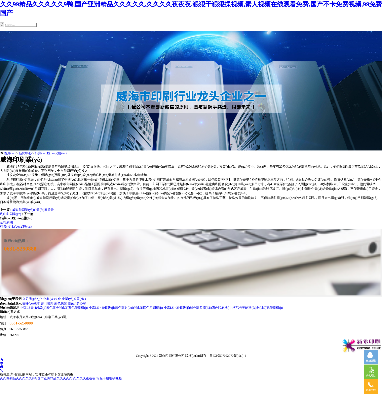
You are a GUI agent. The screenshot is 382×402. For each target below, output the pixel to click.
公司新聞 (6, 222)
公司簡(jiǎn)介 (32, 299)
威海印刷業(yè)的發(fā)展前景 (33, 209)
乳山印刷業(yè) (10, 214)
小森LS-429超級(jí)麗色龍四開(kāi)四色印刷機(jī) (198, 307)
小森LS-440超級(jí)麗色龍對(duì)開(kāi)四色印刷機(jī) (126, 307)
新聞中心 (25, 153)
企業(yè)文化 (52, 299)
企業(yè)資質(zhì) (74, 299)
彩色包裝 (60, 303)
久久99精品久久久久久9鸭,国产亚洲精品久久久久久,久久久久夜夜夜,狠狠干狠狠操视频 (61, 378)
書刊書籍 (47, 303)
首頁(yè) (10, 153)
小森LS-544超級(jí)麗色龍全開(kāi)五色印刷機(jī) (54, 307)
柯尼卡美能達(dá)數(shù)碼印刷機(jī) (257, 307)
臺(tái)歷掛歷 (77, 303)
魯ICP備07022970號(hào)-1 (228, 355)
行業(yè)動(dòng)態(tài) (51, 153)
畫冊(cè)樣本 (31, 303)
